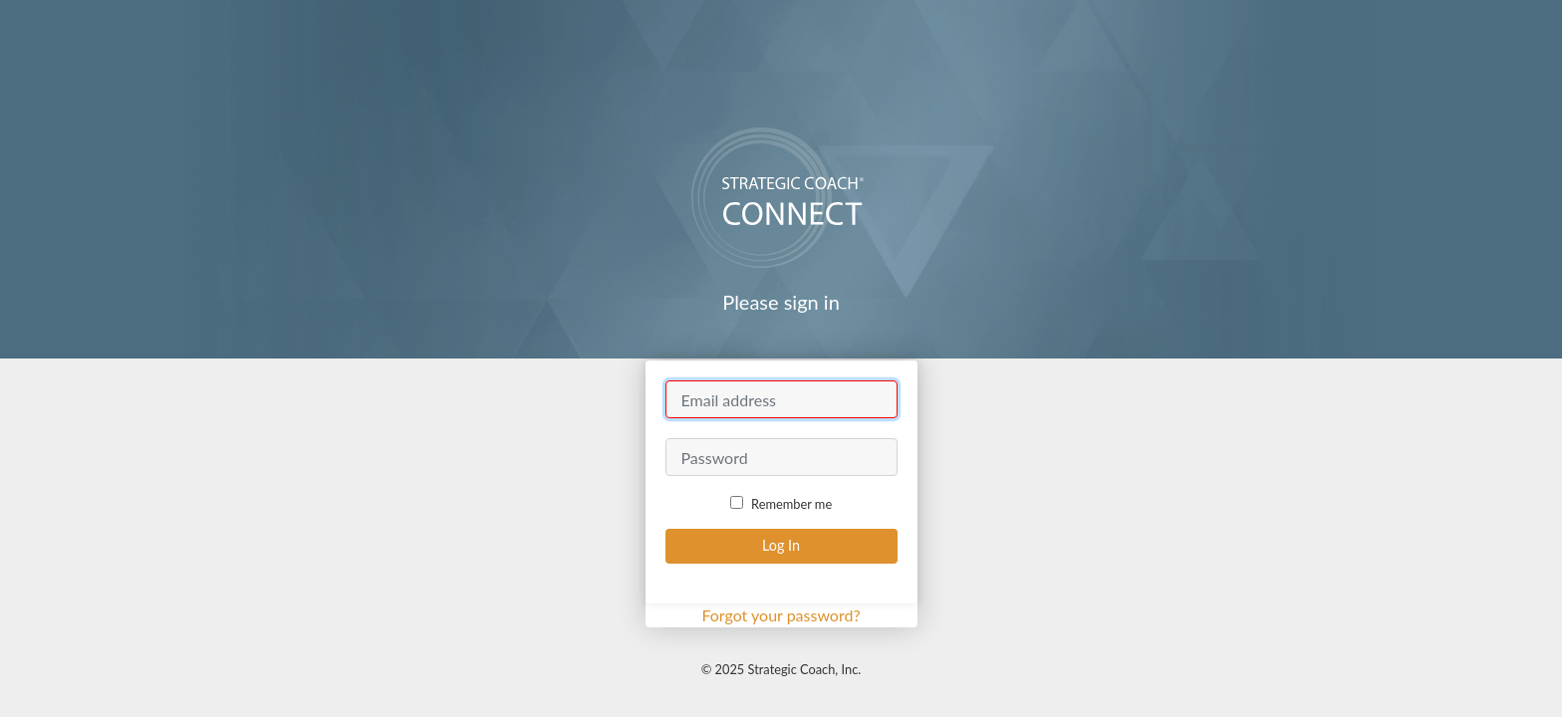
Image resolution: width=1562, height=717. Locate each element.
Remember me (781, 504)
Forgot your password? (780, 614)
